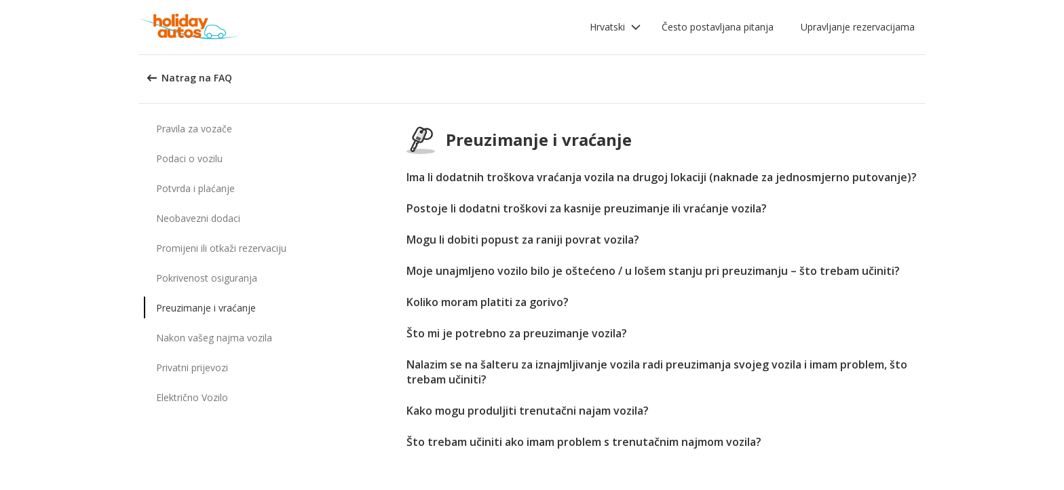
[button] (615, 27)
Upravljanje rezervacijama (858, 26)
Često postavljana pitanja (718, 26)
